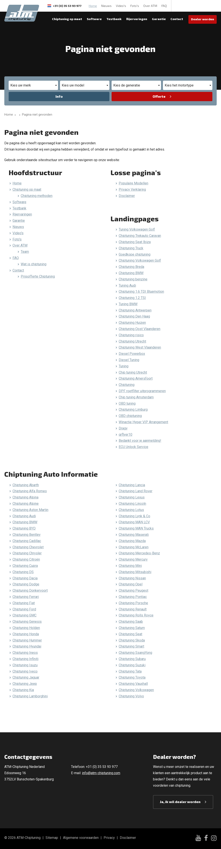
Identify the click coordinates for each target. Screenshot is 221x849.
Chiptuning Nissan (132, 578)
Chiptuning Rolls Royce (136, 615)
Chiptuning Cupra (25, 566)
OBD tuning (127, 403)
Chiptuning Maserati (134, 535)
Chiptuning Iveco (25, 671)
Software (94, 19)
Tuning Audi (127, 285)
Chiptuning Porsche (133, 603)
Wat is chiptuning (33, 264)
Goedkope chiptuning (134, 254)
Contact (176, 19)
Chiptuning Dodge (26, 584)
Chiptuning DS (23, 572)
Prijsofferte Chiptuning (38, 276)
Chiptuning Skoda (132, 640)
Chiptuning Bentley (27, 535)
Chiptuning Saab (131, 621)
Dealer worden (202, 19)
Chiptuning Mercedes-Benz (139, 553)
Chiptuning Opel (130, 584)
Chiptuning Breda (131, 267)
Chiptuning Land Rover (135, 491)
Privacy (109, 838)
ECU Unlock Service (133, 447)
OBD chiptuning (130, 416)
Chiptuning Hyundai (27, 646)
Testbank (114, 19)
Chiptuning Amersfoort (136, 378)
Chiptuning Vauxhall (133, 684)
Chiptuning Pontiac (133, 597)
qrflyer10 (125, 434)
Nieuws (106, 6)
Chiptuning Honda (26, 634)
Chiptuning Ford (24, 609)
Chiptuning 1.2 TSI (132, 298)
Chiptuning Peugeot (133, 590)
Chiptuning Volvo (131, 696)
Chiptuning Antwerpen (135, 310)
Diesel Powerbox (132, 354)
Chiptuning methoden (36, 196)
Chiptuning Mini (130, 566)
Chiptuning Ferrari (26, 597)
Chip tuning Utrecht (133, 372)
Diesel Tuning (129, 360)
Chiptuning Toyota (132, 677)
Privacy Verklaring (132, 189)
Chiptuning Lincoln (132, 504)
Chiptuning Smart (131, 646)
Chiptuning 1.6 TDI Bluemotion (141, 291)
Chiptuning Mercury (133, 559)
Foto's (134, 6)
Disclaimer (127, 196)
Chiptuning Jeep (25, 684)
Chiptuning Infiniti (25, 659)
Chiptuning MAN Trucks (136, 528)
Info (59, 96)
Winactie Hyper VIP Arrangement (143, 422)
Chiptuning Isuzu (25, 665)
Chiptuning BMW (131, 273)
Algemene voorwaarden (81, 838)
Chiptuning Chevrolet (28, 547)
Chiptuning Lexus (132, 497)
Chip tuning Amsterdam (136, 397)
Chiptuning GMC (24, 615)
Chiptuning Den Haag (134, 316)
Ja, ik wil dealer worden (180, 802)
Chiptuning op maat (67, 19)
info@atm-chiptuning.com (101, 773)
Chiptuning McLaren (133, 547)
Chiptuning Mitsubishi (135, 572)
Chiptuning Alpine (26, 504)
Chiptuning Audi (24, 516)
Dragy (123, 428)
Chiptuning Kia (23, 690)
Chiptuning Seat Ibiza (135, 242)
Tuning (123, 366)
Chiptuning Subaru (132, 659)
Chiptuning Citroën (26, 559)
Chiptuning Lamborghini (30, 696)
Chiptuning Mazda (132, 541)
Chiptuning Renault (133, 609)
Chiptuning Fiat (24, 603)
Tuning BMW (128, 304)
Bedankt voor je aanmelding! (140, 441)
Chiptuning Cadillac (27, 541)
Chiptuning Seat (130, 634)
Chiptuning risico (131, 335)
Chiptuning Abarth (26, 485)
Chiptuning (126, 385)
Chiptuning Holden (26, 628)
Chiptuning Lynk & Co (134, 516)
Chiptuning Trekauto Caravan (140, 236)
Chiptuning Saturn (132, 628)
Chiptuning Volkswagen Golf (140, 260)
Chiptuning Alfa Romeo (30, 491)
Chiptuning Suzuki (132, 665)
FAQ (164, 6)
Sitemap (52, 838)
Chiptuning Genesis (27, 621)
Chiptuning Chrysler (27, 553)
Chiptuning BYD (24, 528)
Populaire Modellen (133, 183)
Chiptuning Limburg (133, 409)
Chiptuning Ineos (25, 653)
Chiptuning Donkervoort (30, 590)
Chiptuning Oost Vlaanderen (139, 329)
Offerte (159, 96)
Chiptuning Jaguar (26, 677)
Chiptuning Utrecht (132, 341)
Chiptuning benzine (133, 279)
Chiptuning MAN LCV (134, 522)
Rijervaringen (136, 19)
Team (25, 252)
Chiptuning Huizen (132, 323)
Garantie (159, 19)
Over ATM (150, 6)
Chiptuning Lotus (131, 510)
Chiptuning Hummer (27, 640)
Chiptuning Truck (131, 248)
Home (93, 6)
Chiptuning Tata (130, 671)
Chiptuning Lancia (132, 485)
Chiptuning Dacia (25, 578)
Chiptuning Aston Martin (30, 510)
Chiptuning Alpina (25, 497)
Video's (121, 6)
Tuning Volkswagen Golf (137, 229)
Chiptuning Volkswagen (136, 690)
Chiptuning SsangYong (135, 653)
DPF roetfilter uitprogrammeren (142, 391)
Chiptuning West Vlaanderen (140, 347)
